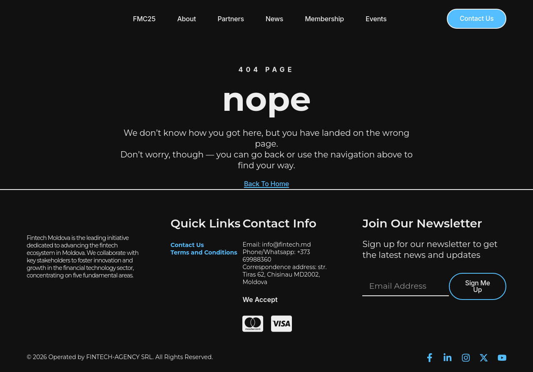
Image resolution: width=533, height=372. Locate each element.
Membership (323, 19)
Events (375, 19)
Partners (230, 19)
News (273, 19)
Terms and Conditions (204, 252)
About (185, 19)
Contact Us (187, 244)
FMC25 (143, 19)
